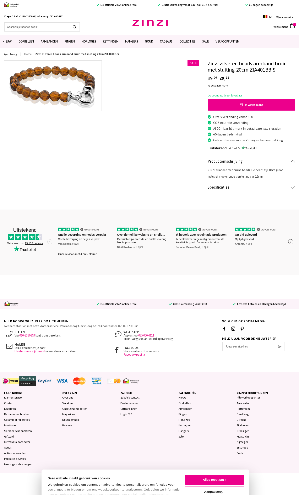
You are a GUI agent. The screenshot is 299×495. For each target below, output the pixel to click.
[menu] (149, 41)
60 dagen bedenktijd (259, 4)
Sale (181, 436)
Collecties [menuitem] (187, 41)
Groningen (243, 431)
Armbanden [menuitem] (49, 41)
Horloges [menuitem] (89, 41)
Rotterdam (243, 408)
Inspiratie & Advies (15, 458)
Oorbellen (185, 403)
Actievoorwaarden (15, 453)
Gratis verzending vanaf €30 (188, 304)
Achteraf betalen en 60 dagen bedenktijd (259, 304)
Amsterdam (243, 403)
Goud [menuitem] (149, 41)
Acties (7, 447)
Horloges (184, 419)
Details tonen (57, 482)
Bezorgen (10, 408)
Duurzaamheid (71, 419)
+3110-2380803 (27, 16)
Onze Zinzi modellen (74, 408)
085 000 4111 (57, 16)
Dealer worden (129, 403)
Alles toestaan (213, 460)
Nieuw (182, 397)
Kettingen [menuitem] (110, 41)
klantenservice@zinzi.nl (30, 351)
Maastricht (243, 436)
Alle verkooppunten (249, 397)
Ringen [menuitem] (70, 41)
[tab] (251, 161)
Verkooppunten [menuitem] (227, 41)
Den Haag (243, 414)
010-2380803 (27, 335)
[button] (285, 17)
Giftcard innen (128, 408)
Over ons (67, 397)
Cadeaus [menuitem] (166, 41)
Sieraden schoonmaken (18, 431)
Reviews (67, 425)
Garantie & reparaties (17, 419)
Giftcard (9, 436)
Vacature (67, 403)
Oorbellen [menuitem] (26, 41)
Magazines (68, 414)
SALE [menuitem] (205, 41)
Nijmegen (243, 442)
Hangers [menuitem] (131, 41)
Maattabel (10, 425)
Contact (9, 403)
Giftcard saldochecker (17, 442)
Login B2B (126, 414)
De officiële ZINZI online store (117, 4)
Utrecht (241, 419)
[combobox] (42, 27)
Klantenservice (13, 397)
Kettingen (185, 425)
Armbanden (185, 408)
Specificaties (218, 187)
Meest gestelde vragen (18, 464)
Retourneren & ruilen (16, 414)
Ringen (183, 414)
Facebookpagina (134, 354)
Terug (10, 54)
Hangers (184, 431)
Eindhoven (243, 425)
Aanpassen (213, 472)
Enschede (242, 447)
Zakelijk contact (130, 397)
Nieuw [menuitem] (7, 41)
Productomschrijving (225, 161)
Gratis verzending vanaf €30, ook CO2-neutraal (188, 4)
